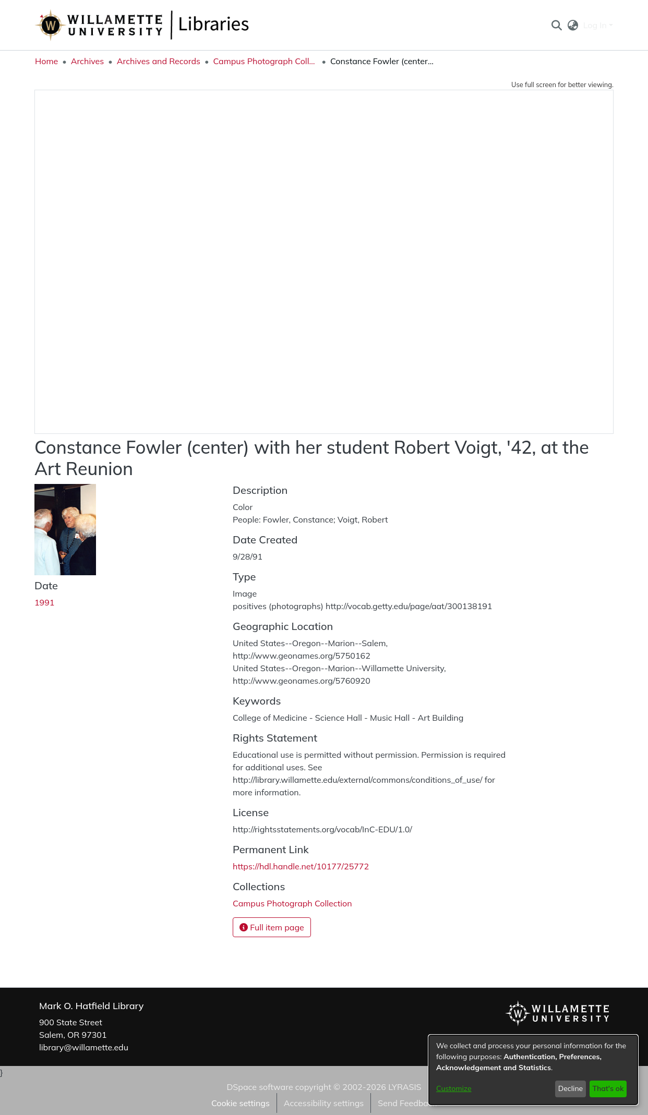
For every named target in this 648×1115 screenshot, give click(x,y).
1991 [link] (44, 602)
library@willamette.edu (83, 1047)
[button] (556, 25)
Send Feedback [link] (407, 1103)
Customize (454, 1088)
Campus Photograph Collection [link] (265, 61)
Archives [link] (87, 61)
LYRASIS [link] (404, 1087)
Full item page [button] (271, 927)
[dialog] (533, 1070)
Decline (570, 1088)
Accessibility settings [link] (324, 1103)
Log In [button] (596, 25)
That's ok (607, 1088)
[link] (292, 903)
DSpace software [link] (259, 1087)
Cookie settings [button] (240, 1103)
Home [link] (46, 61)
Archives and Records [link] (158, 61)
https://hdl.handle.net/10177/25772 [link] (301, 866)
